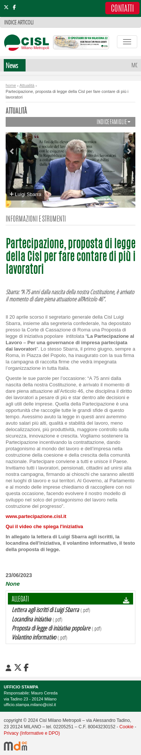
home (11, 85)
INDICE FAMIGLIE (113, 122)
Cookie (126, 726)
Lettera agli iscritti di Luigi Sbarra (45, 609)
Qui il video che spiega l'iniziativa (44, 526)
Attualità (27, 85)
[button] (15, 148)
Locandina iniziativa (31, 619)
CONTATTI (122, 9)
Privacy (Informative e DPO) (32, 733)
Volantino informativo (34, 637)
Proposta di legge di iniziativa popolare (51, 628)
